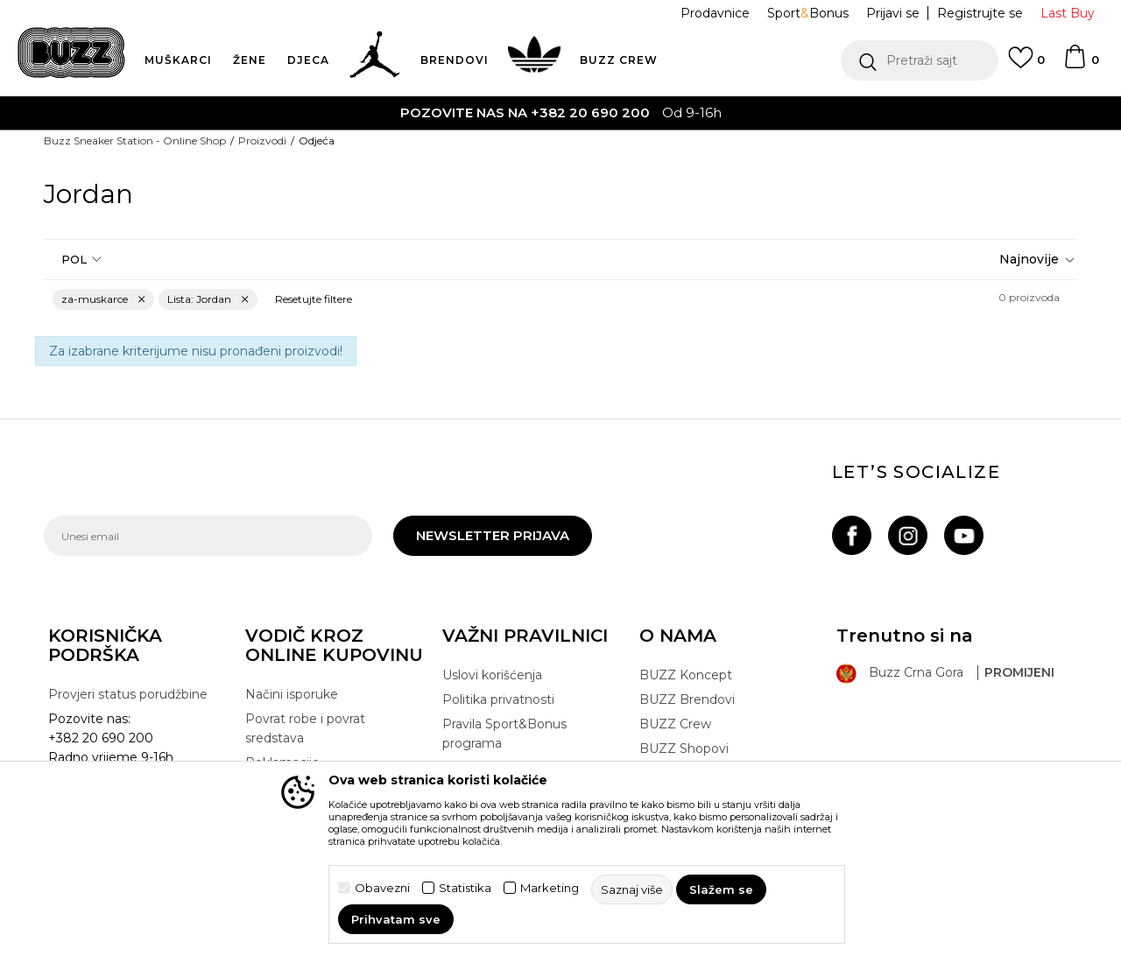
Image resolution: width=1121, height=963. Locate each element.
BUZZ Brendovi (687, 699)
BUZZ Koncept (685, 675)
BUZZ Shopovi (684, 748)
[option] (560, 112)
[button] (919, 60)
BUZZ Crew (675, 724)
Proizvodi (262, 140)
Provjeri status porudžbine (128, 694)
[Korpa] (1080, 65)
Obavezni (382, 888)
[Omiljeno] (1026, 66)
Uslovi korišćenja (492, 675)
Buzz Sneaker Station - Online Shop (135, 140)
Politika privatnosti (498, 699)
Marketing (549, 888)
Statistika (465, 888)
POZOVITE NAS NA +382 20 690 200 (525, 112)
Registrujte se (980, 13)
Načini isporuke (291, 694)
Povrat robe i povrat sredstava (305, 728)
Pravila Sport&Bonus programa (504, 733)
